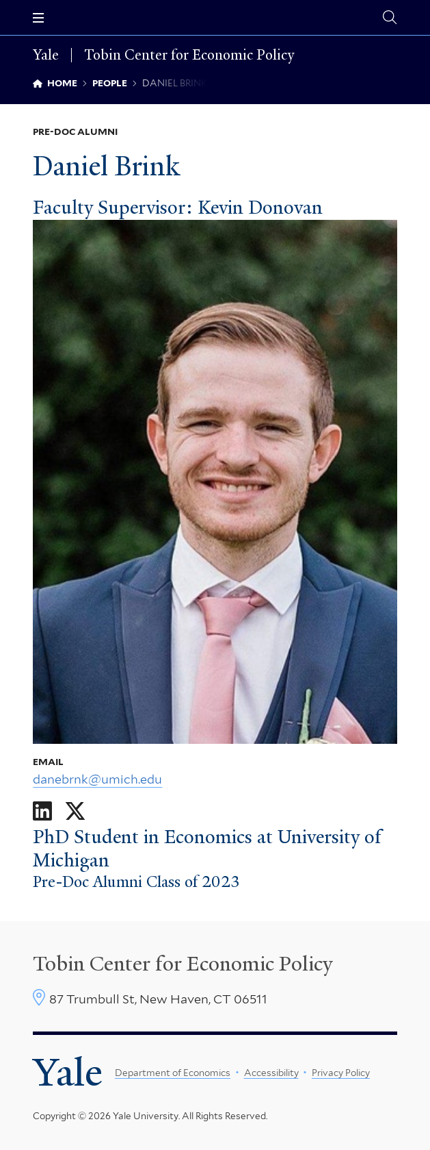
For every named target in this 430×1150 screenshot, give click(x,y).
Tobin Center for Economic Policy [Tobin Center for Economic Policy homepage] (189, 55)
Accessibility (271, 1072)
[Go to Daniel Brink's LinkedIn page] (42, 812)
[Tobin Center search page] (390, 17)
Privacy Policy (341, 1072)
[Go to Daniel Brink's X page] (75, 812)
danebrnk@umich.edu (97, 779)
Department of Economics (172, 1072)
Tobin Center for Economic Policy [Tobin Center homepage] (183, 964)
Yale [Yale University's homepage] (68, 1072)
